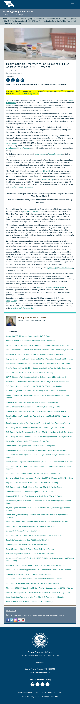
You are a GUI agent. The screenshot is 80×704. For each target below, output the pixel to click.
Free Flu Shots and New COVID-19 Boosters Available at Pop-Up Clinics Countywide (38, 368)
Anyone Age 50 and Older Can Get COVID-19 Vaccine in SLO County (32, 482)
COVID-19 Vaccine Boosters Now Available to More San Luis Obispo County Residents (39, 350)
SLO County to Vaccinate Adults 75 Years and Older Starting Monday (32, 583)
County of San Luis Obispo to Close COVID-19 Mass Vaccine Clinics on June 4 (36, 411)
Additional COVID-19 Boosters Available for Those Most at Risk (30, 341)
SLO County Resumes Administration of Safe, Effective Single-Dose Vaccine (35, 427)
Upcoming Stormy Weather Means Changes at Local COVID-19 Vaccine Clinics (36, 565)
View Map (41, 662)
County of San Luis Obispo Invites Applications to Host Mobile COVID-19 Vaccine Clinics (37, 417)
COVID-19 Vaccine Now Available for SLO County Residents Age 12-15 (33, 407)
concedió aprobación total (33, 211)
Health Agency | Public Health (17, 11)
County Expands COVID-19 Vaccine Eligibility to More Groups (29, 491)
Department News (53, 18)
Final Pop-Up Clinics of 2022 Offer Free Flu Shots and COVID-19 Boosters (34, 354)
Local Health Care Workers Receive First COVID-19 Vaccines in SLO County (35, 597)
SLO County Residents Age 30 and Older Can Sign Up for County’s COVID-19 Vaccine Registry (38, 467)
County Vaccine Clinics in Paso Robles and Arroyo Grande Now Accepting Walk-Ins (38, 423)
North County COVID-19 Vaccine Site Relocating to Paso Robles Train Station (36, 391)
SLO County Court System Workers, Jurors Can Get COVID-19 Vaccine (33, 473)
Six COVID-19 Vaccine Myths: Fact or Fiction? (23, 531)
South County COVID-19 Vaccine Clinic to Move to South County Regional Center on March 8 (38, 502)
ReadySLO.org (47, 179)
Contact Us (11, 610)
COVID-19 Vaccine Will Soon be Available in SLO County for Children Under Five (37, 377)
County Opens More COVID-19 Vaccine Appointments (27, 544)
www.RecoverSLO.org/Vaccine (17, 148)
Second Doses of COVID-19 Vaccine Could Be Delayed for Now (30, 549)
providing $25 (45, 171)
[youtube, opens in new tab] (37, 684)
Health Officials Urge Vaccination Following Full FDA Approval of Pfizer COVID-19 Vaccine (37, 396)
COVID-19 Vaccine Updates (14, 21)
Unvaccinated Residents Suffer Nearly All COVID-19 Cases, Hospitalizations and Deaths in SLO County (40, 559)
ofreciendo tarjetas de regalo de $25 (51, 287)
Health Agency (26, 18)
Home (4, 18)
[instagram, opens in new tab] (47, 684)
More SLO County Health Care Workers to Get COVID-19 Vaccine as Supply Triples (38, 592)
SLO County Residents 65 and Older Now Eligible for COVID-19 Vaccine (33, 535)
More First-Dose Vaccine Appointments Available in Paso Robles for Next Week (37, 522)
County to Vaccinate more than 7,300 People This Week (27, 540)
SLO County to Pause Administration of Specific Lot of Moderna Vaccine (34, 579)
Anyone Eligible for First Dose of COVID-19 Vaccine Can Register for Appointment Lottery (38, 509)
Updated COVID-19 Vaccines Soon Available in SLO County (28, 336)
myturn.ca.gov (11, 143)
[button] (72, 3)
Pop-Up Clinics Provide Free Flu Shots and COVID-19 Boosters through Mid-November (40, 359)
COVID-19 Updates (69, 18)
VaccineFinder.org (55, 154)
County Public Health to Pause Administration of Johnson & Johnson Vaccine (36, 450)
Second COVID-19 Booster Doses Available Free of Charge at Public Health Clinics (37, 381)
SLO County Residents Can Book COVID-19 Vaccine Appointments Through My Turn (39, 436)
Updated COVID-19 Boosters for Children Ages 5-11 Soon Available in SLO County (38, 363)
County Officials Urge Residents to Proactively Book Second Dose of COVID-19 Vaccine (39, 462)
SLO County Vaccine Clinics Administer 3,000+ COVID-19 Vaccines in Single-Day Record (39, 432)
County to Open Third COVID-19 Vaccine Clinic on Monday (28, 574)
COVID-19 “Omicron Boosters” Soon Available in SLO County (29, 372)
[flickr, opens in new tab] (42, 684)
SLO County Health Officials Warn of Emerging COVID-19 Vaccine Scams (34, 487)
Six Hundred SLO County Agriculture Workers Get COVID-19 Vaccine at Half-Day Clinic (39, 478)
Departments (14, 18)
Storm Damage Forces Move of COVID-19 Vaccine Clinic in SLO (30, 553)
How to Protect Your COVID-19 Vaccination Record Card (27, 441)
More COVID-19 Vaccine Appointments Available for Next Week (30, 526)
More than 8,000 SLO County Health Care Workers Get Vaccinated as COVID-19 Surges (40, 588)
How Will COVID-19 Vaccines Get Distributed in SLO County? (29, 601)
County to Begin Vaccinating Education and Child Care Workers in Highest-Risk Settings (37, 516)
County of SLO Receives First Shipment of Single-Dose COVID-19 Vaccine (34, 496)
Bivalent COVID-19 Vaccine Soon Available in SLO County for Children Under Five (37, 345)
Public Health (39, 18)
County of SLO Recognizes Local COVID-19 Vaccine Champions (30, 446)
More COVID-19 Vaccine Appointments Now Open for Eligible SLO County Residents (38, 570)
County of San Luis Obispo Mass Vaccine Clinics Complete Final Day (32, 402)
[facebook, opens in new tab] (32, 684)
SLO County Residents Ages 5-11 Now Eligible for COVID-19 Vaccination (34, 386)
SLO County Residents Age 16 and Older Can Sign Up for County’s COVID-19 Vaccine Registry (38, 456)
